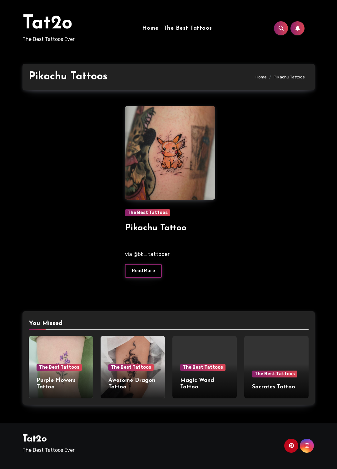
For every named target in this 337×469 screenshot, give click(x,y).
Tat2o (47, 23)
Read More (143, 270)
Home (150, 28)
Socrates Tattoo (273, 387)
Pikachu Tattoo (155, 228)
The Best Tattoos (188, 28)
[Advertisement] (69, 147)
